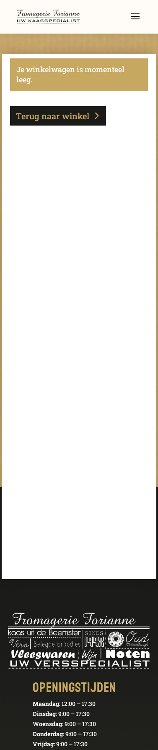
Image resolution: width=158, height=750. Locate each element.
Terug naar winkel (52, 115)
